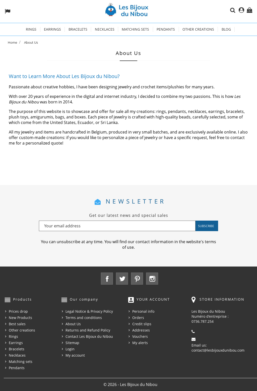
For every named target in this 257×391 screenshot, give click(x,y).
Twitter (122, 278)
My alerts (140, 342)
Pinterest (137, 278)
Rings (31, 29)
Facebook (107, 278)
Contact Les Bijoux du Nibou (89, 336)
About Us (73, 323)
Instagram (152, 278)
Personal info (143, 311)
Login (70, 349)
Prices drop (18, 311)
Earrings (52, 29)
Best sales (17, 323)
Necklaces (104, 29)
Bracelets (78, 29)
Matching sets (135, 29)
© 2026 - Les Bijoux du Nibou (130, 384)
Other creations (198, 29)
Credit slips (141, 323)
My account (75, 355)
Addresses (141, 330)
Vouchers (140, 336)
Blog (226, 29)
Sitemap (72, 342)
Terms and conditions (84, 317)
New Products (20, 317)
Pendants (166, 29)
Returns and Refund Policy (88, 330)
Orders (138, 317)
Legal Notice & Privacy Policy (89, 311)
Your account (153, 299)
